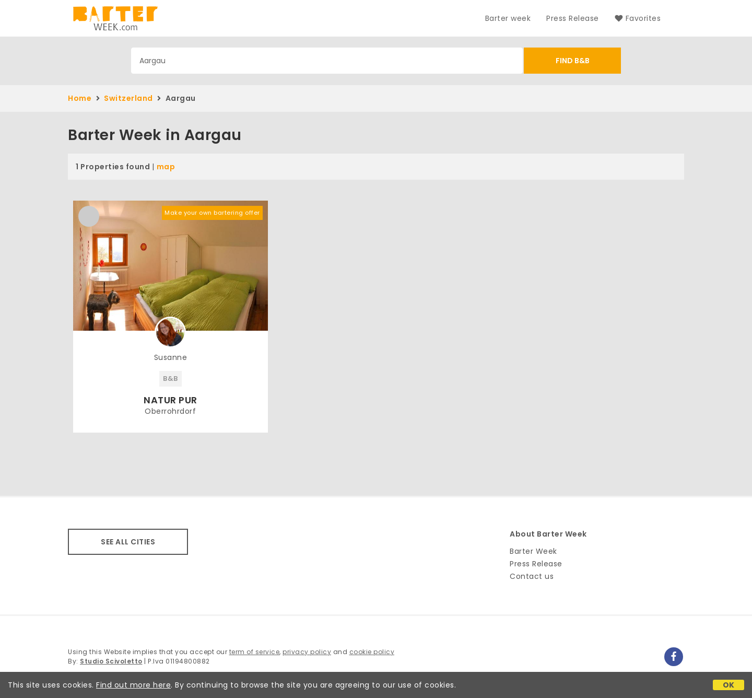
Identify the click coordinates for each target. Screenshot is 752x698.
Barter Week (533, 551)
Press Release (572, 18)
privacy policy (307, 651)
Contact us (532, 576)
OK (729, 685)
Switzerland (128, 98)
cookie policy (372, 651)
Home (79, 98)
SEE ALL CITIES (128, 542)
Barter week (508, 18)
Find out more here (133, 685)
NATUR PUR (170, 399)
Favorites (638, 18)
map (166, 166)
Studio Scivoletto (111, 661)
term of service (254, 651)
